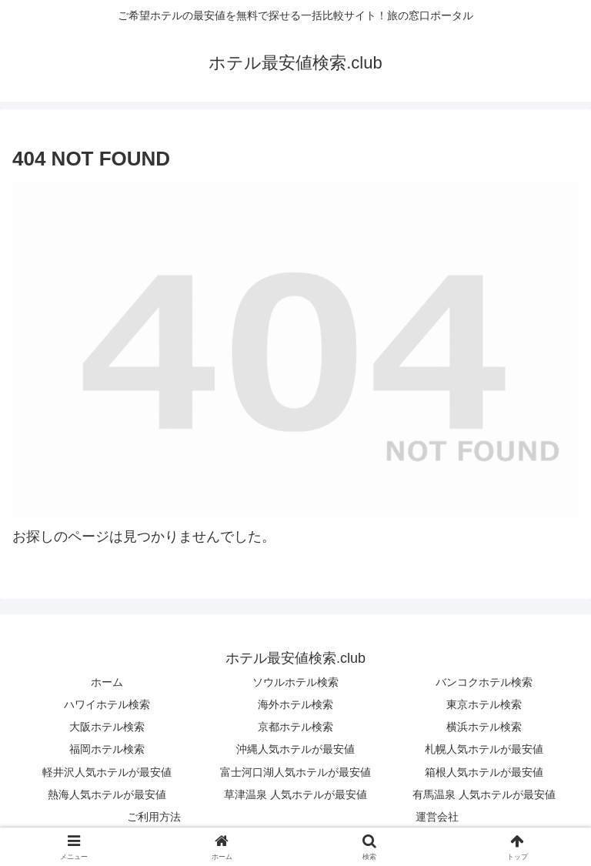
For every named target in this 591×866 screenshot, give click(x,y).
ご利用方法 (154, 817)
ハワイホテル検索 (107, 704)
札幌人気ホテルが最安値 (484, 749)
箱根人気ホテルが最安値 (484, 772)
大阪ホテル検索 (107, 727)
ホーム (107, 682)
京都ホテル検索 (295, 727)
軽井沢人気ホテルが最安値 (107, 772)
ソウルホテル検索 (295, 682)
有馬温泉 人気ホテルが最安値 (484, 794)
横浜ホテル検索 (484, 727)
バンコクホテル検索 (484, 682)
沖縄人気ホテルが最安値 (295, 749)
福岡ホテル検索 (107, 749)
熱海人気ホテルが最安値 (107, 794)
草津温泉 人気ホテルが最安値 (295, 794)
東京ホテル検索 (484, 704)
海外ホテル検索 (295, 704)
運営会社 (437, 817)
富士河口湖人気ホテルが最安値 (295, 772)
